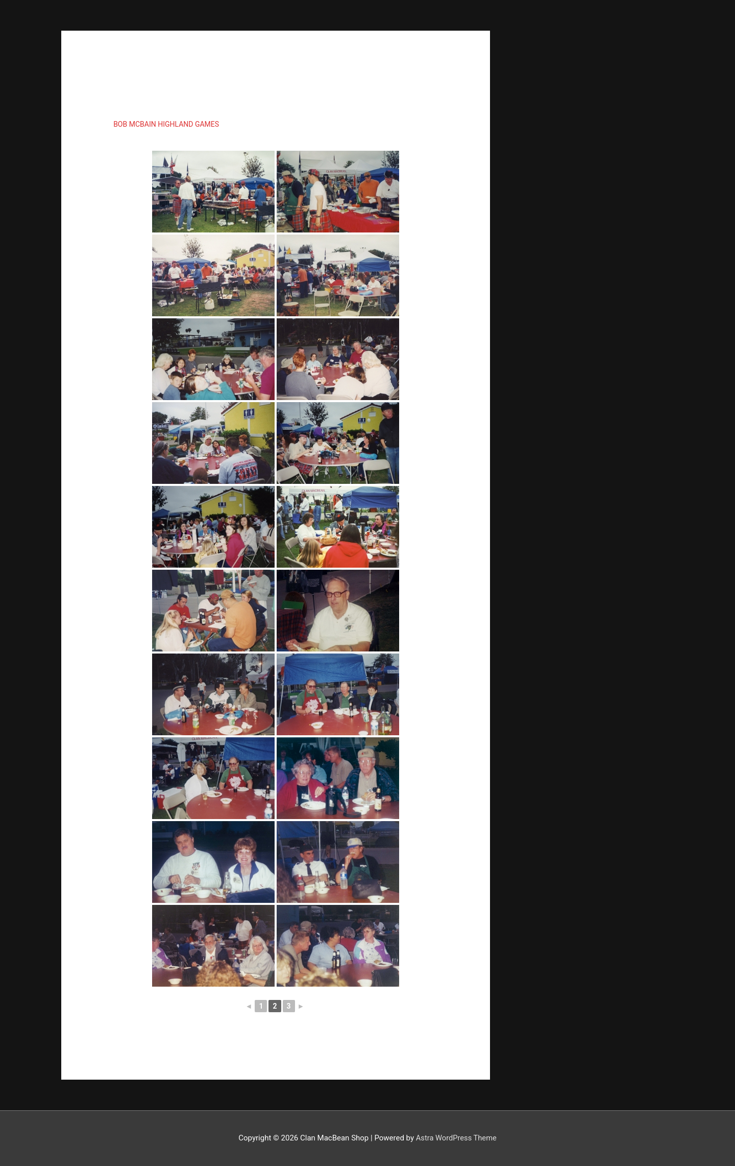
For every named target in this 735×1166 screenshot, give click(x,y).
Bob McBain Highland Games (166, 124)
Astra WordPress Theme (456, 1137)
